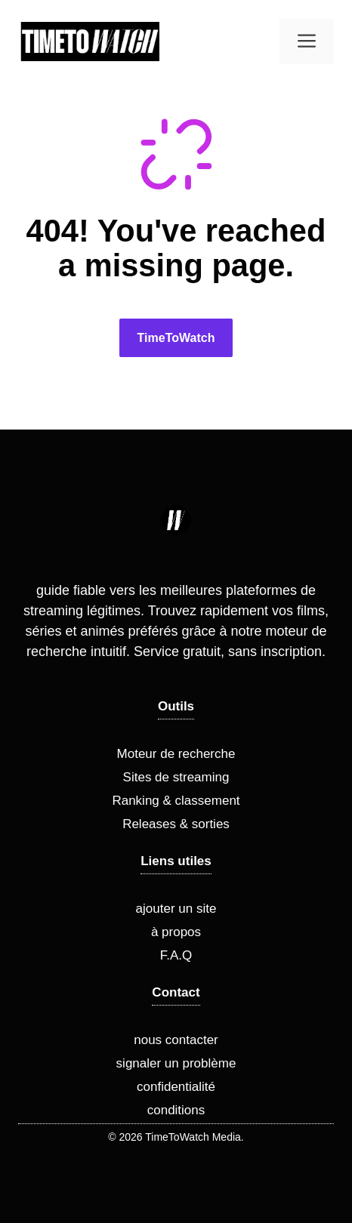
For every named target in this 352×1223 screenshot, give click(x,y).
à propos (176, 932)
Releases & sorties (176, 824)
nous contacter (176, 1040)
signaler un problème (176, 1063)
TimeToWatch (176, 337)
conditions (176, 1110)
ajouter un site (176, 908)
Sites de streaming (176, 777)
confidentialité (176, 1087)
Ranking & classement (175, 800)
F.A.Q (176, 955)
